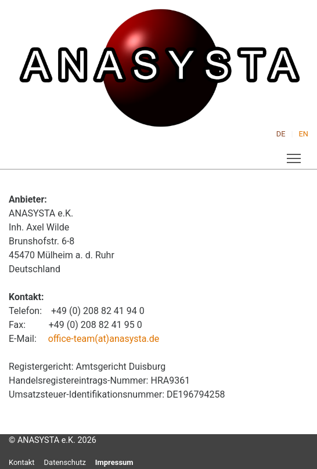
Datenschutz (65, 462)
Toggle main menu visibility (294, 155)
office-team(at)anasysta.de (104, 338)
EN (303, 133)
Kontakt (22, 462)
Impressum (114, 462)
